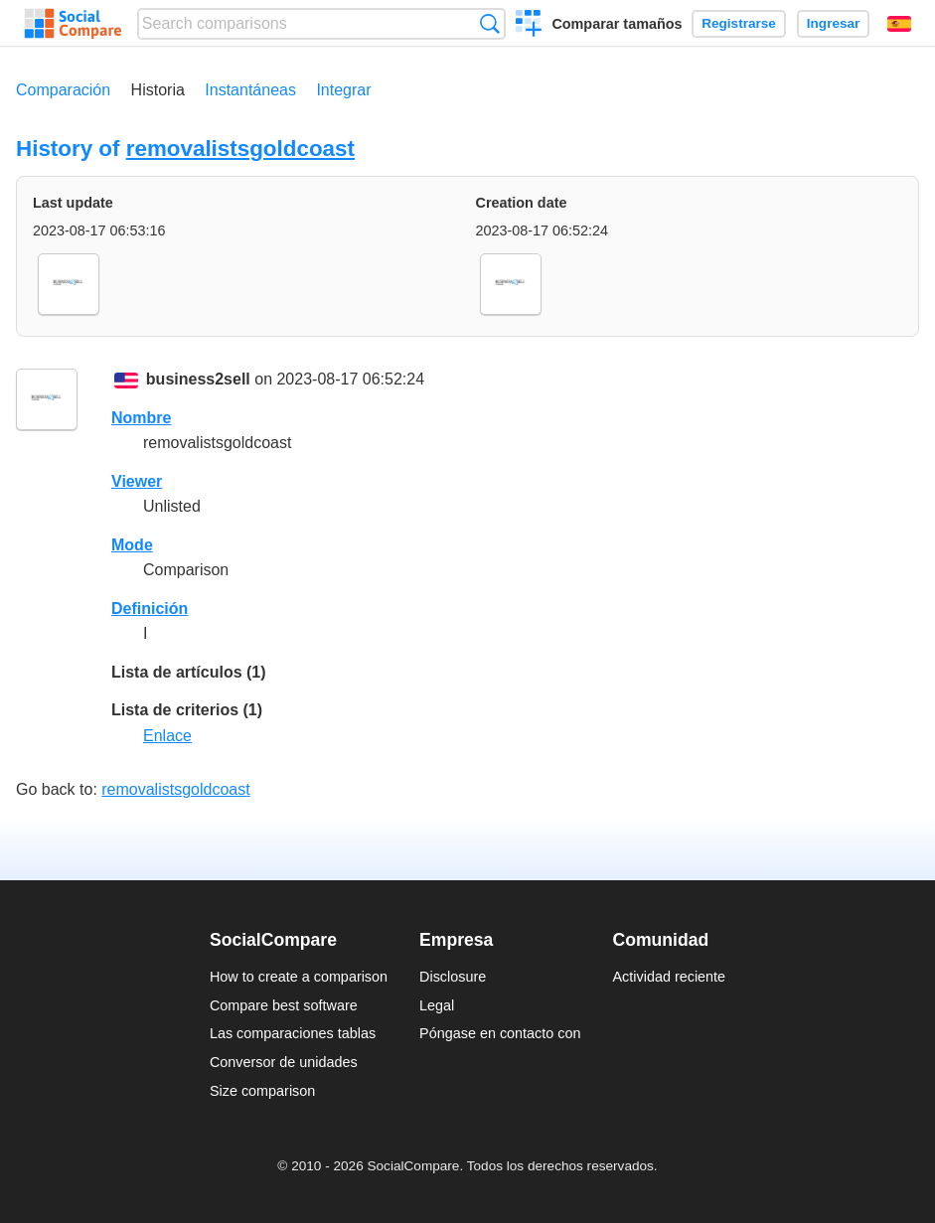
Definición (149, 608)
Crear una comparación (529, 26)
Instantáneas (250, 89)
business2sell (198, 379)
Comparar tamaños (616, 24)
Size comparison (262, 1091)
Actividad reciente (669, 977)
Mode (132, 544)
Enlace (167, 735)
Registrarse (738, 23)
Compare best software (284, 1005)
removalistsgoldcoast (240, 148)
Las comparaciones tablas (293, 1033)
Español (899, 24)
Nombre (141, 417)
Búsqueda (489, 23)
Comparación (63, 89)
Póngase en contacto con (499, 1033)
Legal (436, 1005)
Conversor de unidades (284, 1062)
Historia (158, 89)
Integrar (343, 89)
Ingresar (833, 23)
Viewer (136, 481)
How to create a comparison (299, 977)
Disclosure (452, 977)
